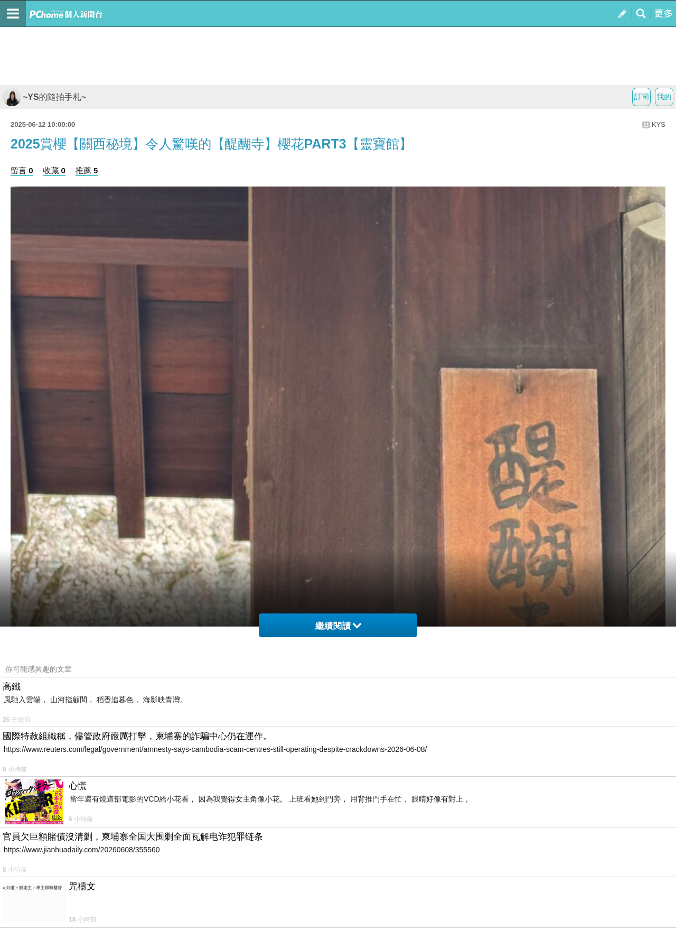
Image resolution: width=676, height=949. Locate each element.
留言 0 (22, 170)
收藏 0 (54, 170)
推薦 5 (87, 170)
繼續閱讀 (338, 626)
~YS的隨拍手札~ (44, 97)
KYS (658, 124)
